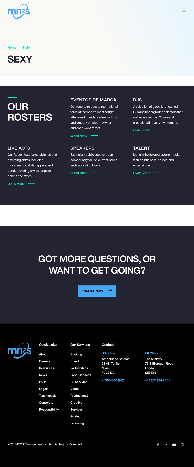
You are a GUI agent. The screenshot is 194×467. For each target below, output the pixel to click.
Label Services (80, 375)
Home (12, 47)
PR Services (78, 382)
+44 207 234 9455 (157, 380)
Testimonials (47, 395)
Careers (44, 361)
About (43, 354)
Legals (43, 388)
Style (26, 47)
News (43, 375)
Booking (76, 354)
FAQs (42, 382)
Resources (46, 368)
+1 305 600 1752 (113, 380)
